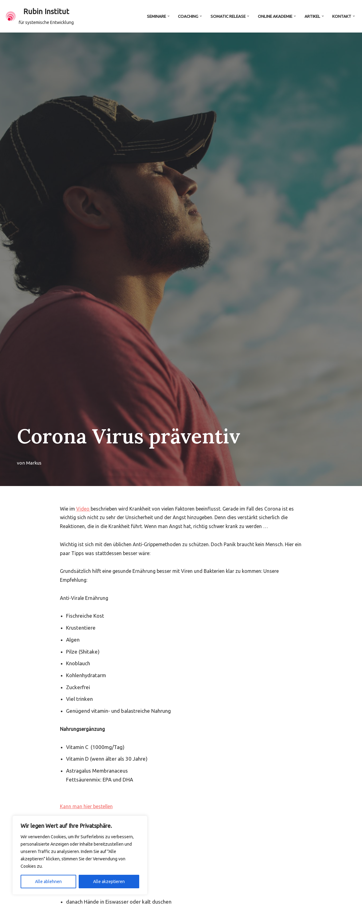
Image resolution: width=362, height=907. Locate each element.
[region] (80, 855)
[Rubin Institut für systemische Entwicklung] (40, 16)
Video (83, 508)
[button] (168, 16)
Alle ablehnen (48, 881)
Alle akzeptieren (109, 881)
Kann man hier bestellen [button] (86, 807)
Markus (34, 462)
